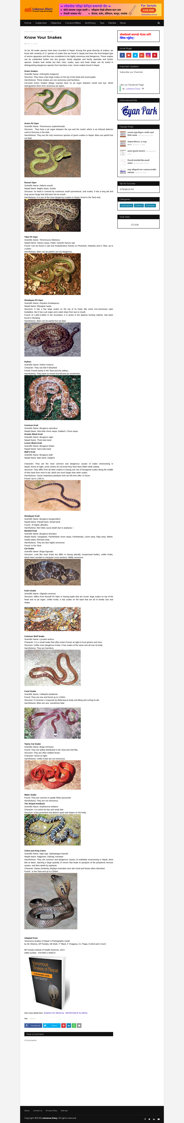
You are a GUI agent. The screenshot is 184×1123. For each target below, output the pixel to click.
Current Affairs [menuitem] (73, 23)
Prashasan (150, 205)
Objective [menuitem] (56, 23)
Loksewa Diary (133, 88)
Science (34, 31)
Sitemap (64, 1110)
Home (26, 31)
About (27, 1110)
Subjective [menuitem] (41, 23)
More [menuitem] (123, 23)
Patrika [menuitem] (112, 23)
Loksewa (138, 205)
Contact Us (37, 1110)
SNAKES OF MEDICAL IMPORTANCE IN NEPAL (66, 1013)
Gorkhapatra (126, 205)
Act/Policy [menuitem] (90, 23)
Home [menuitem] (27, 23)
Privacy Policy (51, 1110)
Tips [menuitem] (102, 23)
